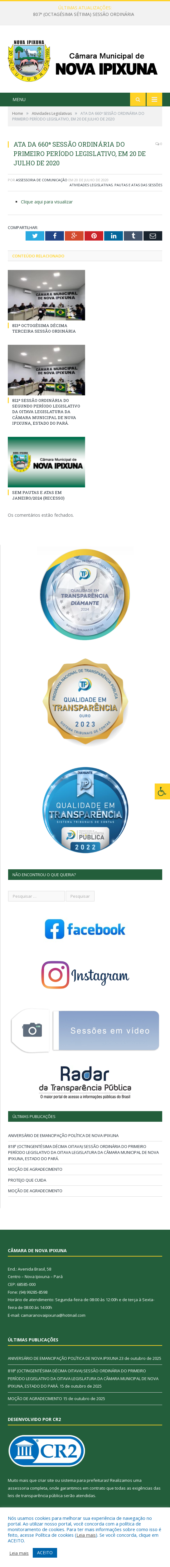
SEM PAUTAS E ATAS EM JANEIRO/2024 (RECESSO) (38, 495)
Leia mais (86, 1535)
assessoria (18, 1488)
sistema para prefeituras (84, 1480)
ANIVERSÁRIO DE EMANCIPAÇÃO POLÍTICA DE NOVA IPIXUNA (63, 1135)
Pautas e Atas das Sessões (138, 185)
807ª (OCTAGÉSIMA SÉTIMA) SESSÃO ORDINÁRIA (83, 14)
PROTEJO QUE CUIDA (27, 1180)
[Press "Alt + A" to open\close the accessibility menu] (162, 791)
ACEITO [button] (45, 1552)
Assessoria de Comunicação (41, 180)
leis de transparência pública (35, 1495)
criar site (46, 1480)
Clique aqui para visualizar (47, 202)
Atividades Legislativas (91, 185)
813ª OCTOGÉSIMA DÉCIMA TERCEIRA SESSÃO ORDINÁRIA (44, 328)
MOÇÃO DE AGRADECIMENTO (35, 1169)
